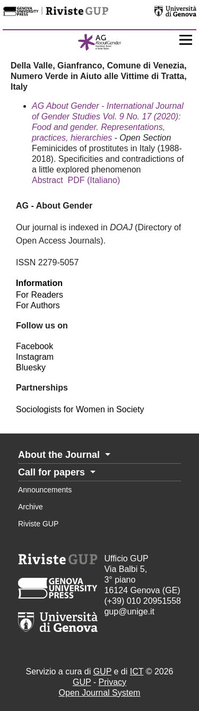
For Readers (39, 294)
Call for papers (53, 472)
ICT (136, 671)
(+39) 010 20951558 (142, 600)
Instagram (35, 356)
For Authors (38, 305)
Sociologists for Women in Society (80, 409)
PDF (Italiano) (94, 180)
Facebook (34, 346)
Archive (30, 506)
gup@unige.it (129, 611)
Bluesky (31, 367)
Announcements (45, 489)
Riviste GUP (38, 523)
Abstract (47, 180)
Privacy (112, 682)
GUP (102, 671)
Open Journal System (100, 692)
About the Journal (60, 454)
